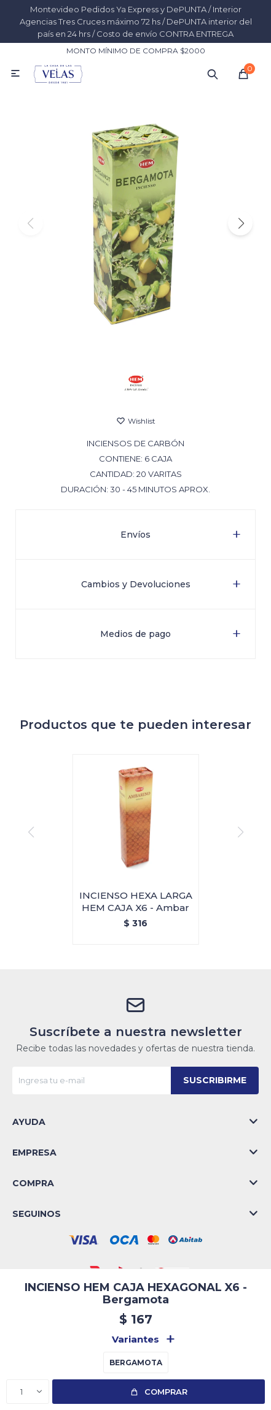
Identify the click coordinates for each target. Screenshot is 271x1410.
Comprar (165, 1392)
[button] (240, 223)
